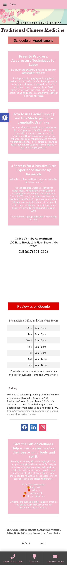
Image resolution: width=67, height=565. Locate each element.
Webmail (26, 543)
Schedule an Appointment (33, 40)
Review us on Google (33, 306)
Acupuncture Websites (16, 529)
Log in (42, 543)
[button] (4, 117)
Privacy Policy (53, 533)
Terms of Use (39, 533)
